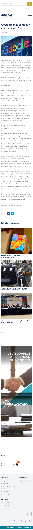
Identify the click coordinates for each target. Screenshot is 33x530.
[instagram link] (30, 521)
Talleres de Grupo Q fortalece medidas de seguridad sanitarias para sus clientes (15, 289)
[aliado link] (16, 463)
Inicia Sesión (4, 333)
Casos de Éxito (7, 491)
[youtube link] (26, 521)
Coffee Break (6, 489)
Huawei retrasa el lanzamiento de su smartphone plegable (13, 256)
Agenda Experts (7, 494)
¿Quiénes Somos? (7, 502)
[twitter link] (18, 521)
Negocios (5, 481)
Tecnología (6, 483)
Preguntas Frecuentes (25, 481)
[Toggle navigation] (30, 14)
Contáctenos (6, 505)
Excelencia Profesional (9, 486)
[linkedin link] (22, 521)
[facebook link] (14, 521)
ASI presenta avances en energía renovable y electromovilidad (15, 321)
